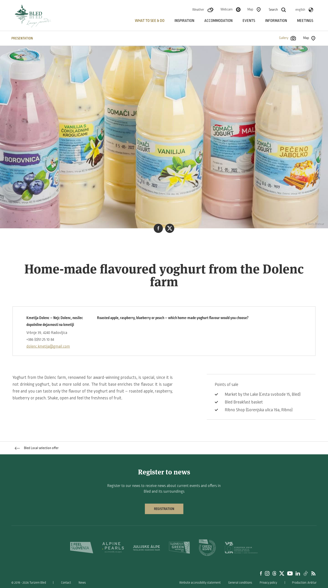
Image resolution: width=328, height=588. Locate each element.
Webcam (226, 9)
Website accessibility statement (200, 582)
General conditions (240, 582)
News (82, 582)
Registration (164, 509)
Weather (198, 9)
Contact (66, 582)
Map (250, 9)
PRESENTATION (22, 38)
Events (249, 21)
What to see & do (149, 21)
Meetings (305, 21)
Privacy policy (268, 582)
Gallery (287, 38)
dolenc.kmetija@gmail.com (48, 346)
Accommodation (218, 21)
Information (276, 21)
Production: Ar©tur (304, 582)
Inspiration (184, 21)
